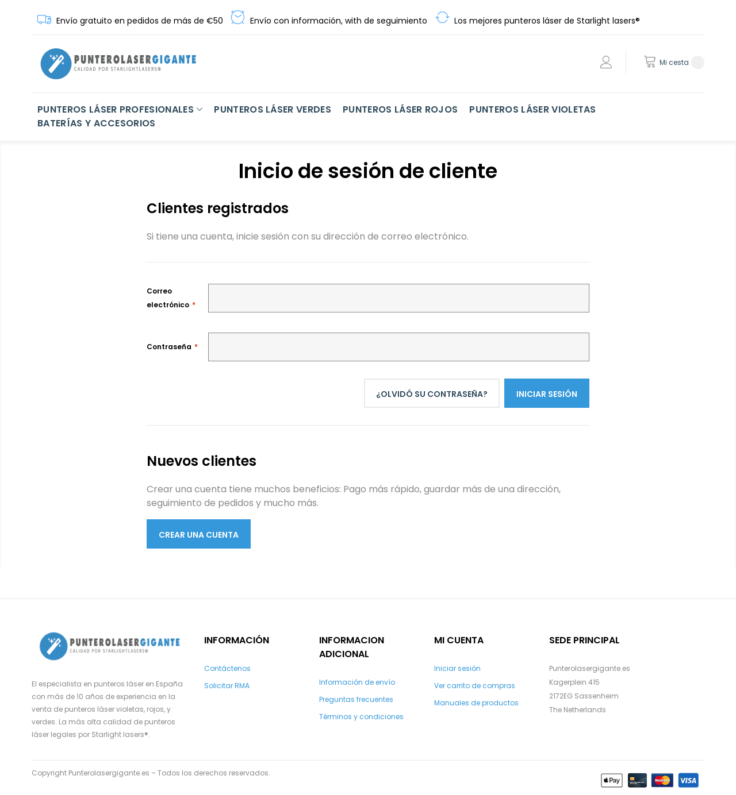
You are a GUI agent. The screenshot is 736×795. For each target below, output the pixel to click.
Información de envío (357, 682)
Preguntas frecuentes (356, 699)
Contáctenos (227, 668)
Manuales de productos (476, 703)
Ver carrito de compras (474, 685)
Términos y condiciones (361, 716)
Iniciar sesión (457, 668)
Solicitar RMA (227, 685)
